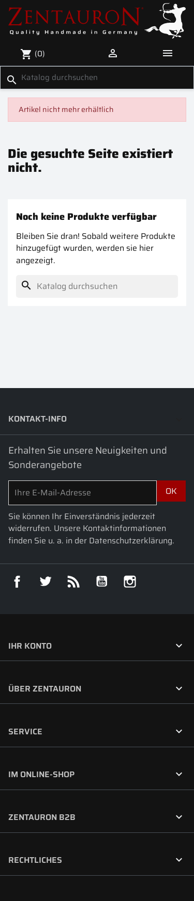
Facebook (17, 581)
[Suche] (97, 77)
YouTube (102, 581)
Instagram (130, 581)
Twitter (45, 581)
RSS (73, 581)
